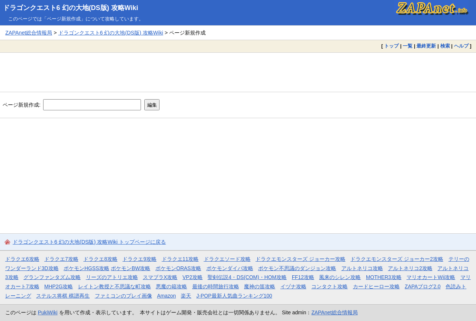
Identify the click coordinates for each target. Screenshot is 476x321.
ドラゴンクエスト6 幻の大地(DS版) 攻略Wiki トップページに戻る (89, 242)
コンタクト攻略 (329, 286)
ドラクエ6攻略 (22, 259)
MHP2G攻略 (58, 286)
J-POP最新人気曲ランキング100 (234, 296)
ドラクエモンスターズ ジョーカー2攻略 (396, 259)
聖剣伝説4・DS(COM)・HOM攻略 (247, 277)
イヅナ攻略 (293, 286)
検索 (445, 46)
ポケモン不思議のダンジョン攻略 (297, 268)
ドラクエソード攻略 (227, 259)
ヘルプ (461, 46)
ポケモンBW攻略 (130, 268)
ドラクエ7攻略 (61, 259)
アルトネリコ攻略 (362, 268)
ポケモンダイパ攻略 (229, 268)
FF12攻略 (303, 277)
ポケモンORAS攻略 (178, 268)
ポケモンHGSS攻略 (86, 268)
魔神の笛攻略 (259, 286)
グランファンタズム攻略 (52, 277)
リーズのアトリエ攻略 (112, 277)
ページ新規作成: (22, 105)
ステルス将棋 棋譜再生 (63, 296)
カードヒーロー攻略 (376, 286)
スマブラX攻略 (160, 277)
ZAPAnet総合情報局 (28, 33)
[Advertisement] (238, 72)
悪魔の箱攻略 (171, 286)
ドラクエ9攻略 (139, 259)
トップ (391, 46)
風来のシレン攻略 (340, 277)
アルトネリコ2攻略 (410, 268)
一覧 (407, 46)
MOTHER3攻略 (384, 277)
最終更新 (426, 46)
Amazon (166, 296)
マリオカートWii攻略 (430, 277)
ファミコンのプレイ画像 (123, 296)
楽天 (186, 296)
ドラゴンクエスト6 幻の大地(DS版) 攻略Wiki (70, 8)
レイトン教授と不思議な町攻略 (114, 286)
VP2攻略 (193, 277)
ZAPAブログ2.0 (422, 286)
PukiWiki (48, 312)
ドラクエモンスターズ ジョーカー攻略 (300, 259)
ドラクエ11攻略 (180, 259)
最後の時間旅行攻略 (215, 286)
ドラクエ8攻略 (100, 259)
